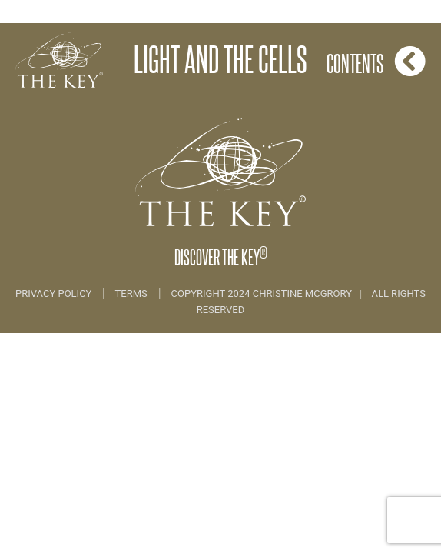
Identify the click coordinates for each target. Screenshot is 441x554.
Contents (376, 61)
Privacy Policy (54, 293)
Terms (131, 293)
